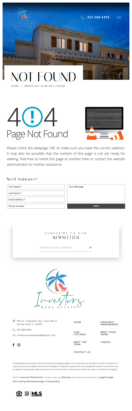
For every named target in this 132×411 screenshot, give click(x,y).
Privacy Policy (53, 381)
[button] (119, 17)
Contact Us (82, 352)
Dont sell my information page (28, 381)
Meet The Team (80, 343)
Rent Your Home (108, 333)
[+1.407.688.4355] (95, 17)
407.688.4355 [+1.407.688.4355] (24, 329)
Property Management (110, 323)
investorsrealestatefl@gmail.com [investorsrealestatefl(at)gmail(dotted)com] (36, 335)
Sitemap (66, 377)
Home (77, 322)
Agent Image (106, 377)
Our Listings (80, 333)
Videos (106, 342)
